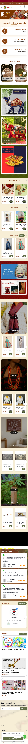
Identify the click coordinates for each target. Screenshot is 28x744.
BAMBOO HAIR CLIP (20, 523)
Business (3, 730)
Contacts (3, 721)
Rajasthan (14, 617)
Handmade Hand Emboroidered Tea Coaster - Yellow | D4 (21, 198)
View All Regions (22, 603)
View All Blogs (22, 633)
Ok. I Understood (13, 738)
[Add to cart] (11, 201)
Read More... (6, 653)
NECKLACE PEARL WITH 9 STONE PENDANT (7, 408)
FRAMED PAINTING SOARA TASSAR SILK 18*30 (7, 465)
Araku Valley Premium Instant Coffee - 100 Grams (21, 225)
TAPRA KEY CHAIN (7, 522)
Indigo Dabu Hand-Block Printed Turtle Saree (7, 253)
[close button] (1, 7)
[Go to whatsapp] (24, 737)
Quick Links (4, 716)
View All (21, 235)
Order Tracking (19, 3)
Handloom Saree (21, 252)
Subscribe (23, 708)
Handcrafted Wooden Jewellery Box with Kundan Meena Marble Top (7, 198)
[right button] (25, 14)
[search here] (20, 7)
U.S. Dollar (10, 3)
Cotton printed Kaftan (20, 351)
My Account (4, 725)
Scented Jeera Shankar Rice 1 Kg (7, 225)
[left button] (2, 14)
